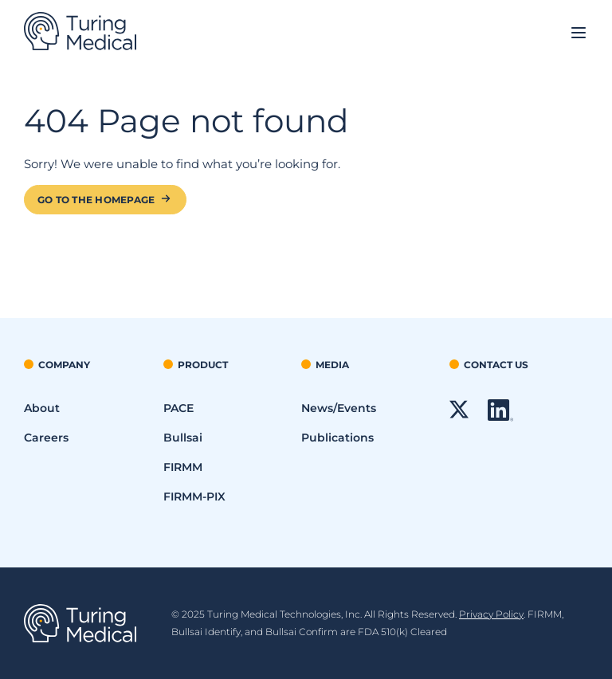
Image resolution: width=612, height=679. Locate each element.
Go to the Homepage (96, 200)
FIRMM (182, 467)
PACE (178, 408)
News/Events (338, 408)
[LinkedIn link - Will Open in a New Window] (500, 417)
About (42, 408)
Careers (46, 437)
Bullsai (182, 437)
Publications (337, 437)
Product (203, 365)
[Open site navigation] (578, 34)
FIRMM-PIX (194, 496)
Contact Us (496, 365)
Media (332, 365)
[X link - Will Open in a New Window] (459, 415)
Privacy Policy (491, 614)
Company (64, 365)
